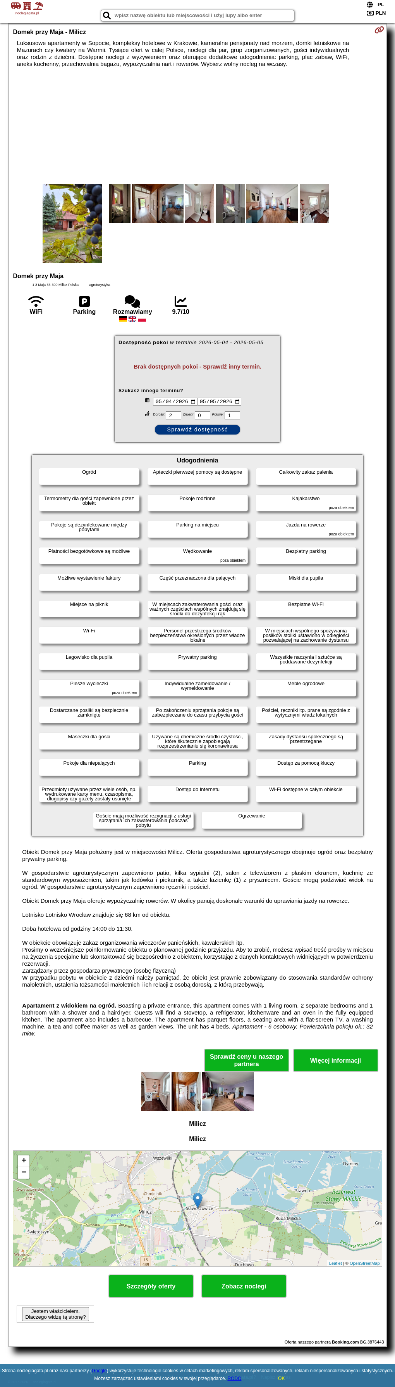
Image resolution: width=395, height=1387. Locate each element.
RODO (234, 1378)
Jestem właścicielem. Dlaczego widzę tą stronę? (55, 1314)
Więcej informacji (335, 1060)
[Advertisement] (197, 125)
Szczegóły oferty (151, 1286)
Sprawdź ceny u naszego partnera (246, 1060)
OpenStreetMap (365, 1263)
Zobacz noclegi (244, 1286)
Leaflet (335, 1263)
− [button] (23, 1173)
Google (99, 1370)
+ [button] (23, 1161)
